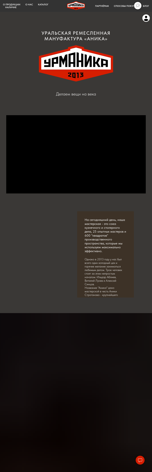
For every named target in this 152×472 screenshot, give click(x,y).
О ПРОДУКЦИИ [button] (11, 4)
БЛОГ (146, 6)
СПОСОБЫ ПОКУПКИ (126, 6)
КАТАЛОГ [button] (43, 4)
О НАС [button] (29, 4)
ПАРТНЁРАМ (102, 6)
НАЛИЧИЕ (10, 7)
